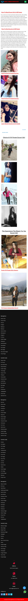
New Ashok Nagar (4, 351)
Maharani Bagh (4, 526)
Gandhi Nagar (3, 431)
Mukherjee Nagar (4, 532)
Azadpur (2, 324)
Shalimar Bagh (3, 511)
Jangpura (2, 335)
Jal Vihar (2, 462)
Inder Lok (2, 448)
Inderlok (2, 460)
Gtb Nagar (3, 456)
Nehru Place (3, 404)
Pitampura (3, 408)
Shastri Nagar (3, 513)
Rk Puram (2, 486)
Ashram (2, 322)
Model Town (3, 530)
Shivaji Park (3, 515)
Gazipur (2, 442)
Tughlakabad (3, 519)
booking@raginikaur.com (14, 588)
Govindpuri (3, 444)
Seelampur (3, 502)
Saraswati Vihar (4, 496)
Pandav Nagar (3, 544)
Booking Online (5, 132)
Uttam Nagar (3, 412)
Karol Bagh (3, 347)
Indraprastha (3, 450)
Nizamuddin (3, 377)
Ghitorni (2, 387)
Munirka (2, 402)
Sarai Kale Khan (4, 364)
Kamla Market (3, 343)
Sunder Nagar (3, 368)
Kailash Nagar (3, 339)
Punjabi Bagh (3, 557)
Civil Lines (3, 425)
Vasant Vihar (3, 373)
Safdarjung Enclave (4, 490)
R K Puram (3, 362)
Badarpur (2, 327)
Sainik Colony (3, 492)
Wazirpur (2, 475)
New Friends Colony (4, 540)
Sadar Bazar (3, 488)
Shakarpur (3, 509)
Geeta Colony (3, 331)
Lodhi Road (3, 381)
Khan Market (3, 383)
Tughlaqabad (3, 391)
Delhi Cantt (3, 427)
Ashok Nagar (3, 416)
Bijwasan (2, 329)
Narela (2, 538)
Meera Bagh (3, 528)
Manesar (2, 517)
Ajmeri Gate (3, 318)
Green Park (3, 454)
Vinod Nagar (3, 353)
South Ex (2, 410)
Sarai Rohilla (3, 494)
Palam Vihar (3, 360)
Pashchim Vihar (4, 433)
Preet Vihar (3, 555)
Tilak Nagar (3, 370)
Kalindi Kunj (3, 465)
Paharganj (3, 406)
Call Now (24, 129)
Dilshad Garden (4, 429)
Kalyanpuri (3, 341)
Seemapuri (3, 504)
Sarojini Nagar (3, 500)
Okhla (2, 542)
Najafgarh (3, 534)
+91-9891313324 (14, 578)
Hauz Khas (3, 458)
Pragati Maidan (4, 552)
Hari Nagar (3, 446)
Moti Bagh (3, 349)
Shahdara (2, 506)
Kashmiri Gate (3, 435)
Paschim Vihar (3, 546)
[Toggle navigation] (25, 2)
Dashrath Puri (3, 395)
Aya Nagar (3, 385)
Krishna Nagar (3, 473)
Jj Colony (2, 337)
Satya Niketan (3, 366)
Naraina (2, 536)
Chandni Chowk (4, 421)
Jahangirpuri (3, 333)
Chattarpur (3, 423)
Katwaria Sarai (3, 379)
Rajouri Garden (3, 484)
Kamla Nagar (3, 469)
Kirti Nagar (3, 471)
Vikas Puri (3, 414)
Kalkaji (2, 467)
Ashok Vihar (3, 419)
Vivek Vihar (3, 393)
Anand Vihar (3, 320)
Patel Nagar (3, 548)
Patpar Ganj (3, 477)
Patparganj (3, 550)
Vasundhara (3, 345)
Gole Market (3, 452)
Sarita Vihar (3, 498)
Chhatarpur (3, 389)
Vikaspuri (2, 375)
